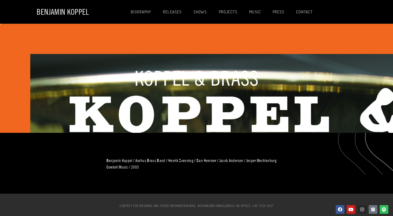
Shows (200, 11)
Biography (141, 11)
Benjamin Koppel (63, 12)
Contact (304, 11)
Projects (228, 11)
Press (279, 11)
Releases (172, 11)
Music (255, 11)
